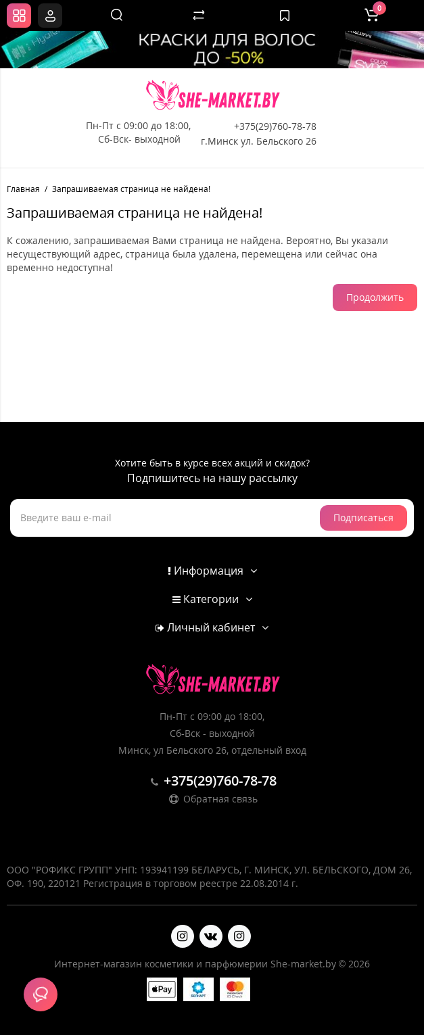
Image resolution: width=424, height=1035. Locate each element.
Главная (23, 189)
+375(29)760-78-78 (275, 126)
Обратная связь (212, 798)
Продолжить (375, 297)
